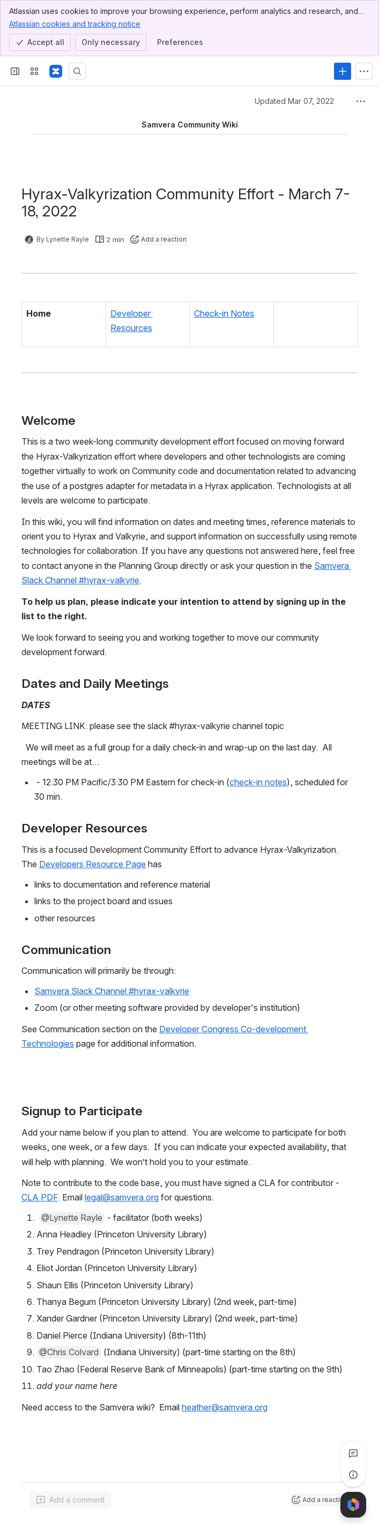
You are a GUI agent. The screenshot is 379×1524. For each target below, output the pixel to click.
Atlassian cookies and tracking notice (74, 23)
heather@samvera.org (224, 1406)
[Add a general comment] (70, 1499)
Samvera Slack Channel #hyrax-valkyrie (111, 991)
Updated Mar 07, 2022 (294, 101)
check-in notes (258, 781)
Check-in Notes (224, 313)
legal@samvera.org (122, 1197)
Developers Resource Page (92, 864)
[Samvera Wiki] (55, 71)
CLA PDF (39, 1197)
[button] (72, 1218)
